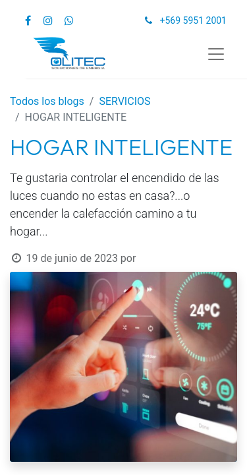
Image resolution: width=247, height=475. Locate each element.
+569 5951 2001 (193, 20)
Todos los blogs (47, 101)
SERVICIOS (124, 101)
